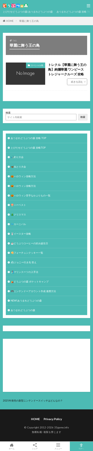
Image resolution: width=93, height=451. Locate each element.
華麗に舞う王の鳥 (29, 20)
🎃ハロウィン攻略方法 (23, 176)
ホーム (11, 446)
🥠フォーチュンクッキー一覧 (27, 252)
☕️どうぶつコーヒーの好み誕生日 (29, 243)
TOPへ (81, 446)
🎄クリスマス (18, 214)
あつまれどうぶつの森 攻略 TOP (74, 11)
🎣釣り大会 (17, 157)
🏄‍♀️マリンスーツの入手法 (24, 271)
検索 (8, 112)
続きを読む (77, 81)
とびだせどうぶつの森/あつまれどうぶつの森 (28, 11)
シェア (35, 446)
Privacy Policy (53, 419)
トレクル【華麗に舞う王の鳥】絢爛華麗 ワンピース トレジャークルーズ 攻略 (67, 69)
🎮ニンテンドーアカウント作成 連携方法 (33, 291)
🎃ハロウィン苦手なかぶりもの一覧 (30, 195)
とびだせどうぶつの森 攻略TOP (28, 147)
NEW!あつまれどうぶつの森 (26, 300)
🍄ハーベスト (18, 204)
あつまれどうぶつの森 (23, 310)
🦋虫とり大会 (18, 166)
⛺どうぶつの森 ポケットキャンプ (30, 281)
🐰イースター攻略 (21, 233)
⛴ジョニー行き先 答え (24, 262)
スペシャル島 (37, 65)
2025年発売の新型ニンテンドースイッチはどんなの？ (33, 400)
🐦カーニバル (18, 224)
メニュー (58, 446)
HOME (10, 20)
